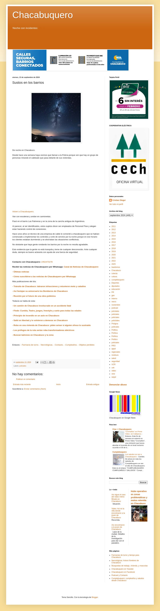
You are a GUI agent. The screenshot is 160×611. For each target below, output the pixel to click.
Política (115, 333)
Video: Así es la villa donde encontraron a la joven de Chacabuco (118, 513)
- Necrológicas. (46, 345)
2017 (114, 245)
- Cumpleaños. (70, 345)
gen (113, 295)
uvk (113, 368)
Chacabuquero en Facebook (123, 572)
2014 (114, 236)
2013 (114, 233)
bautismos (116, 267)
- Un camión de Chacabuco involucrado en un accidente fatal (41, 306)
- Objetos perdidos (86, 345)
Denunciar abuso (118, 384)
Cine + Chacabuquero (122, 429)
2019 (114, 251)
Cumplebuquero (119, 452)
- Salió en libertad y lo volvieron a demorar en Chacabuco (40, 320)
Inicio (58, 384)
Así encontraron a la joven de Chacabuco (118, 527)
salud (114, 358)
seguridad (116, 361)
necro (114, 302)
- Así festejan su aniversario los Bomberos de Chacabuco (40, 291)
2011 (114, 226)
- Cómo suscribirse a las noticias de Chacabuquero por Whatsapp (44, 276)
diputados (116, 286)
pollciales (115, 343)
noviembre (116, 305)
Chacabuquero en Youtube (122, 569)
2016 (114, 242)
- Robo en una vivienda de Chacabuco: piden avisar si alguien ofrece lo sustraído (51, 325)
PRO (114, 346)
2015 (114, 239)
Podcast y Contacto (120, 575)
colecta (114, 273)
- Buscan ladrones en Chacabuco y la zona (33, 335)
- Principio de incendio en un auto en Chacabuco (35, 315)
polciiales (115, 311)
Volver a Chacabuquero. (23, 211)
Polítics (115, 339)
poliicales (115, 327)
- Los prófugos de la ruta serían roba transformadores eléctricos (43, 330)
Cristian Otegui (119, 200)
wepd (114, 377)
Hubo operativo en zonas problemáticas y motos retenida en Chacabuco (139, 497)
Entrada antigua (92, 384)
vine (113, 374)
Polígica (115, 324)
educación (116, 289)
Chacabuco (116, 270)
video (114, 371)
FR (113, 292)
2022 (114, 261)
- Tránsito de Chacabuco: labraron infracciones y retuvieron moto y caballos (49, 286)
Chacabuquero (42, 15)
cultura (114, 276)
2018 (114, 248)
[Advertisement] (80, 41)
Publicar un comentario (25, 379)
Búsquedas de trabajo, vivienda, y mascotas (130, 566)
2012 (114, 229)
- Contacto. (59, 345)
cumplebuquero (118, 280)
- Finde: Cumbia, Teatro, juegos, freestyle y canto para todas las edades (46, 311)
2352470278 (46, 262)
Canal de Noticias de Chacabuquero (81, 267)
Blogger (95, 597)
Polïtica (115, 336)
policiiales (116, 321)
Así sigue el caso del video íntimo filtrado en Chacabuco (119, 498)
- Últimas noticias (20, 272)
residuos (115, 355)
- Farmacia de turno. (30, 345)
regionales (116, 352)
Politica (115, 330)
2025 (114, 264)
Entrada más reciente (22, 384)
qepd (114, 349)
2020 (114, 255)
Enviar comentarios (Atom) (35, 389)
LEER (41, 28)
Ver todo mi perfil (116, 204)
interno (114, 298)
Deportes (115, 283)
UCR (114, 364)
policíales (115, 317)
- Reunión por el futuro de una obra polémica (34, 296)
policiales (22, 366)
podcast (115, 308)
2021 (114, 258)
